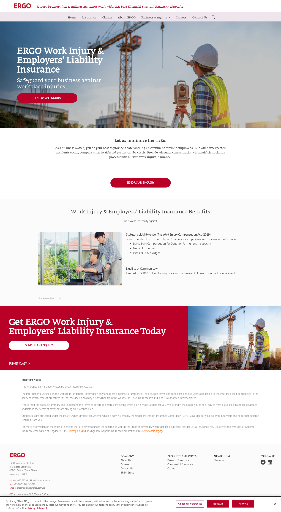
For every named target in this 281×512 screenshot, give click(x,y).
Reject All (218, 505)
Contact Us (199, 17)
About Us (126, 460)
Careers (181, 17)
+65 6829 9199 (24, 480)
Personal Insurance (178, 460)
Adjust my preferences (190, 505)
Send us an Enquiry (47, 98)
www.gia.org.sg (77, 431)
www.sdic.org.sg (153, 431)
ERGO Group (127, 472)
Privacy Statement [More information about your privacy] (37, 510)
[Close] (275, 506)
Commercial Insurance (180, 464)
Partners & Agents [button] (154, 17)
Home (72, 17)
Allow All (243, 505)
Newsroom (220, 460)
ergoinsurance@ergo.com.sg (31, 487)
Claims (107, 17)
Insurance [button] (89, 17)
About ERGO (127, 17)
